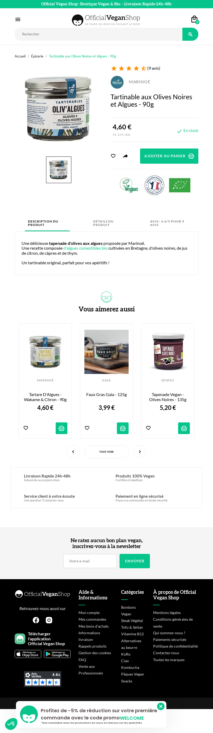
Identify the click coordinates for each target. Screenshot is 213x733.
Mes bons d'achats (94, 626)
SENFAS (167, 380)
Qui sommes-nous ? (169, 633)
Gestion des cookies (95, 652)
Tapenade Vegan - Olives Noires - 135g (167, 397)
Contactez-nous (166, 652)
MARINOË (130, 81)
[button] (11, 724)
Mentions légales (167, 612)
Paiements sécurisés (169, 639)
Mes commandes (92, 619)
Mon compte (89, 612)
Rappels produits (92, 646)
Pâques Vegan (132, 674)
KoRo (125, 654)
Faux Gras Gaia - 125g (106, 394)
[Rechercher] (98, 34)
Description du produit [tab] (43, 223)
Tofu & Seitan (132, 627)
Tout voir (106, 451)
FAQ (82, 659)
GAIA (106, 380)
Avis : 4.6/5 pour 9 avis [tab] (167, 223)
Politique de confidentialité (175, 646)
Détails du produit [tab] (103, 223)
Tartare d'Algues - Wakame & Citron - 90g (45, 397)
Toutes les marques (169, 659)
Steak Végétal (132, 620)
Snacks (126, 681)
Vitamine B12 (132, 634)
